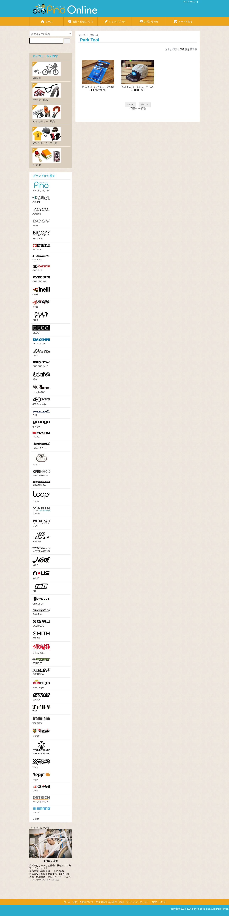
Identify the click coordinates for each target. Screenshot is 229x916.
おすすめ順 (171, 49)
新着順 (193, 49)
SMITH (41, 635)
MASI (41, 523)
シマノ (41, 810)
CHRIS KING (41, 279)
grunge (41, 424)
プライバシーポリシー (137, 902)
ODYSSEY (41, 600)
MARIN (41, 511)
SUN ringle (41, 684)
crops (41, 304)
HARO (41, 435)
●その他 (46, 157)
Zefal (41, 788)
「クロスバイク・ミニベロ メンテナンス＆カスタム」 (50, 878)
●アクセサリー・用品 (46, 114)
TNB (41, 709)
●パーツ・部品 (46, 92)
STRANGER (41, 648)
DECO (41, 329)
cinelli (41, 291)
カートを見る (182, 20)
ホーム (46, 20)
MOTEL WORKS (41, 549)
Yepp (41, 777)
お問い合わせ (148, 20)
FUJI (41, 413)
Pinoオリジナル (41, 186)
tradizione (41, 720)
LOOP (41, 496)
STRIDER (41, 661)
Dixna (41, 353)
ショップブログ (114, 20)
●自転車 (46, 70)
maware (41, 537)
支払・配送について (81, 20)
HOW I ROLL (41, 446)
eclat (41, 376)
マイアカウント (189, 1)
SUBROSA (41, 671)
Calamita (41, 258)
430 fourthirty (41, 401)
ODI (41, 588)
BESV (41, 223)
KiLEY (41, 459)
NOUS (41, 575)
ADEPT (41, 199)
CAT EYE (41, 268)
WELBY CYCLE (41, 748)
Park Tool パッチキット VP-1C (98, 87)
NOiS (41, 561)
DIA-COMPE (41, 341)
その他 (35, 819)
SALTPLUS (41, 623)
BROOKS (41, 235)
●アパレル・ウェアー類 (46, 135)
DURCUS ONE (41, 364)
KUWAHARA (41, 484)
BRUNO (41, 247)
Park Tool (93, 35)
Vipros (41, 732)
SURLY (41, 697)
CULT (41, 316)
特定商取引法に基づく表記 (110, 902)
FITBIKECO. (41, 388)
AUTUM (41, 211)
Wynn (41, 764)
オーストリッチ (41, 799)
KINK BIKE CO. (41, 473)
